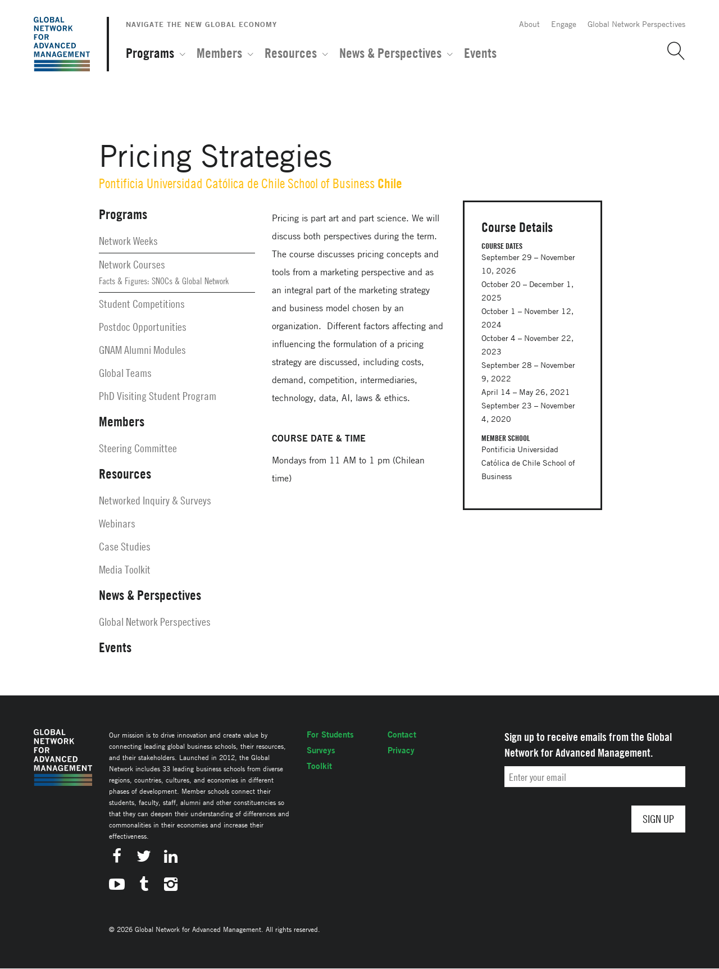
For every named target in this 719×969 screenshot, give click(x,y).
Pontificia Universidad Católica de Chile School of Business (237, 183)
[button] (671, 51)
